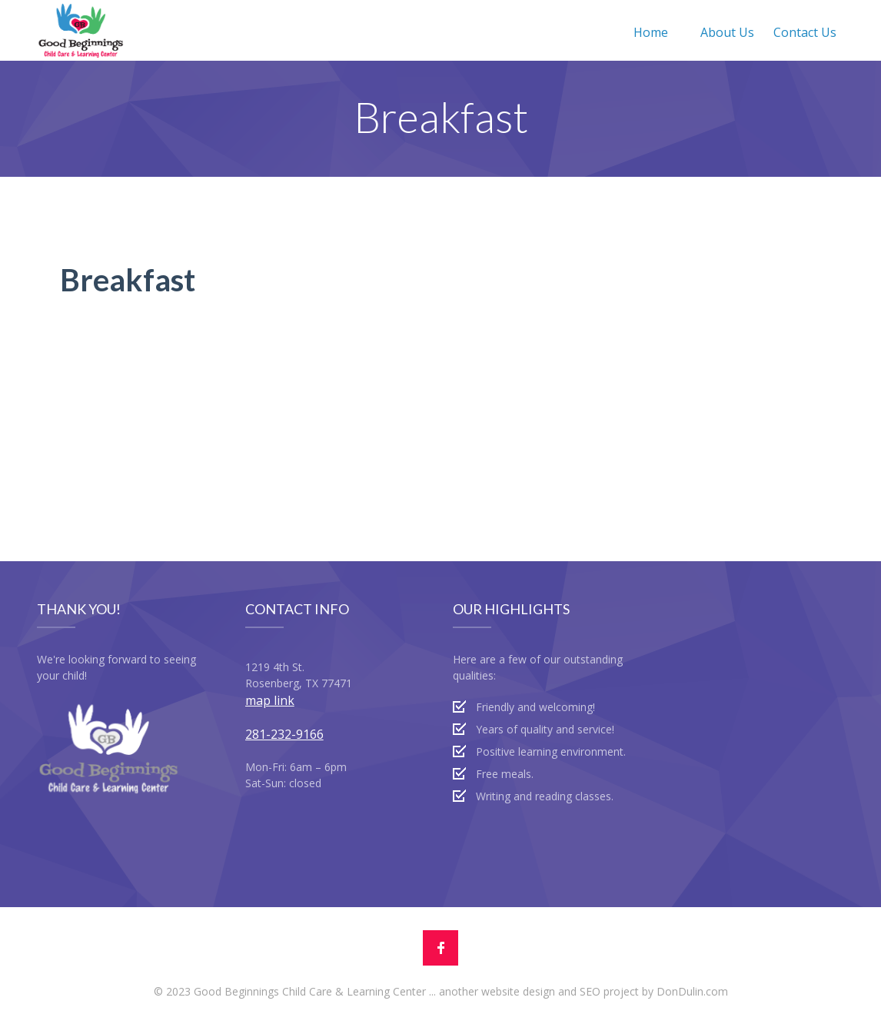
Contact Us (804, 32)
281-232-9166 (284, 734)
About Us (727, 32)
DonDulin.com (692, 991)
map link (269, 700)
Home (650, 32)
